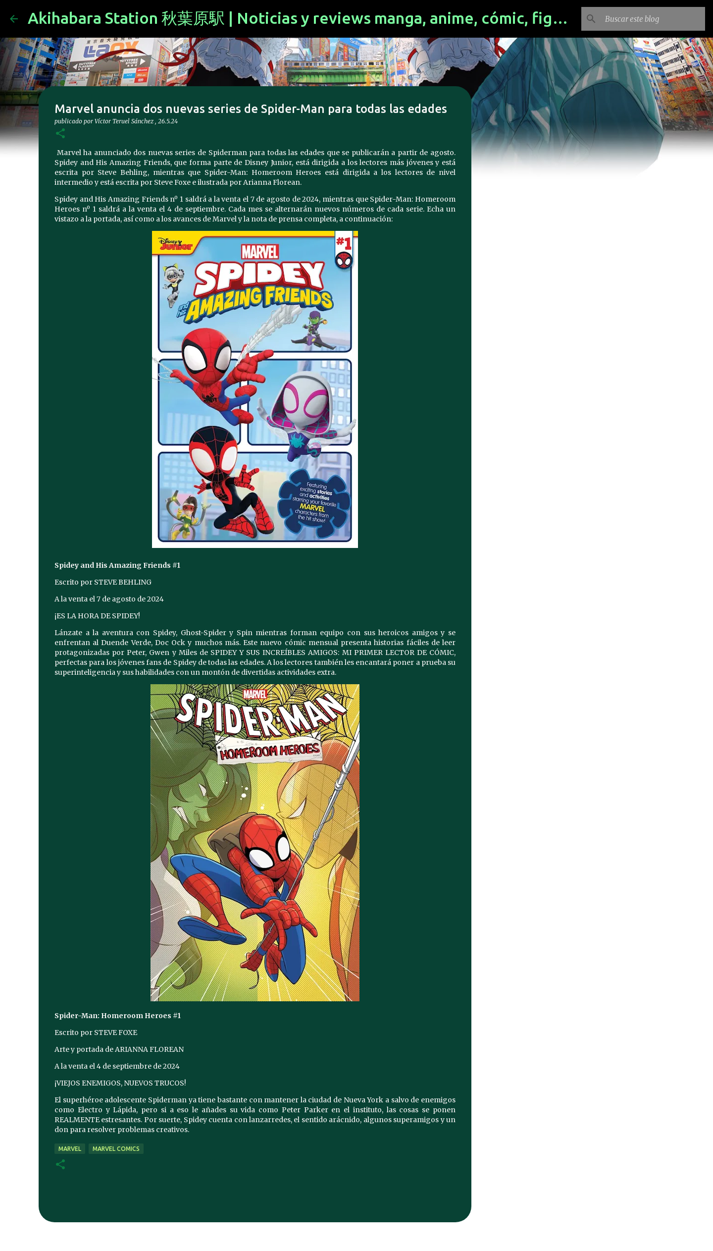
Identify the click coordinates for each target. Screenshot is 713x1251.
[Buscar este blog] (653, 19)
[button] (60, 134)
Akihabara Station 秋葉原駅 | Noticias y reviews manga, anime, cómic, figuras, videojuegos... (361, 18)
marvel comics (116, 1148)
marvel (69, 1148)
